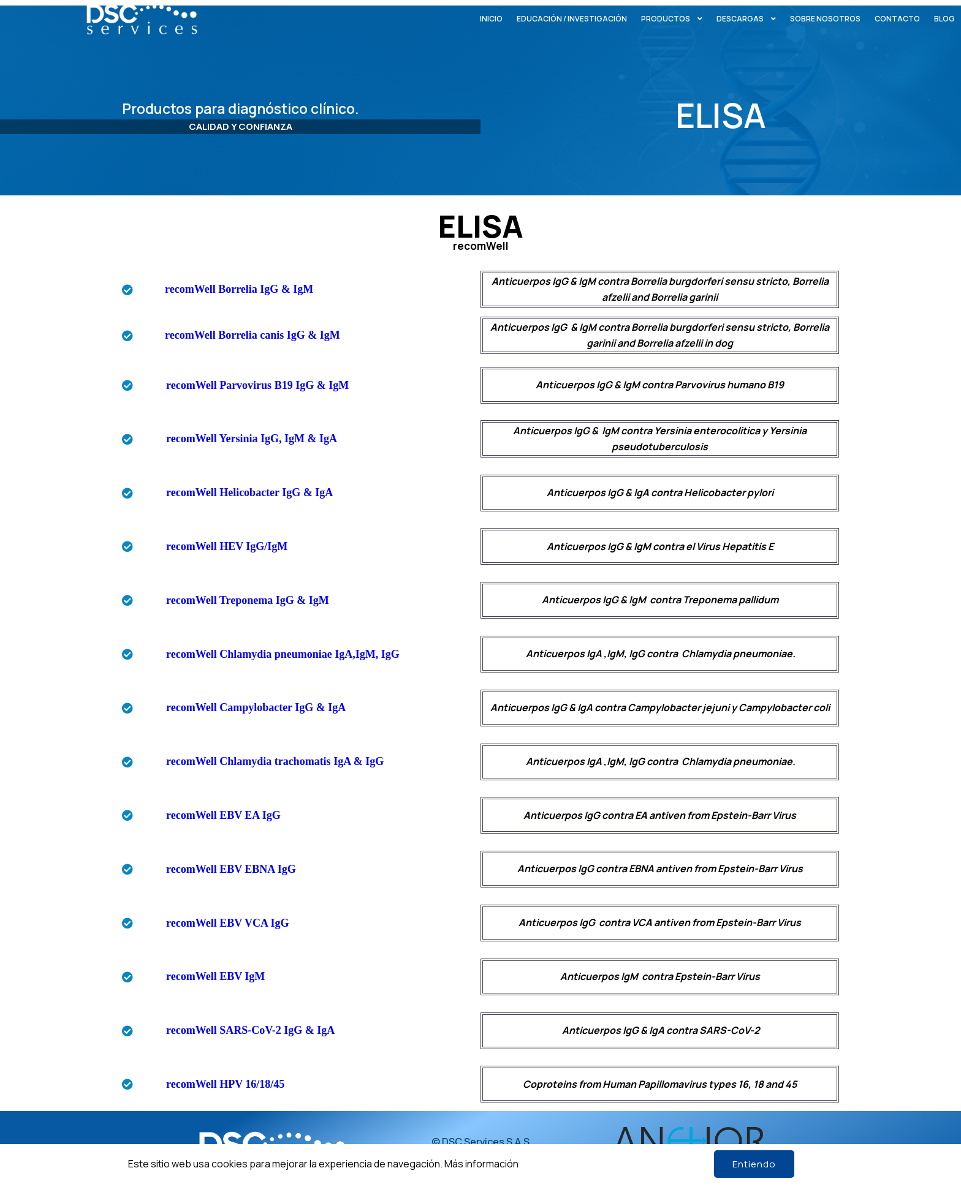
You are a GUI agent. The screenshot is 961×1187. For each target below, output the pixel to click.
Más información (481, 1163)
